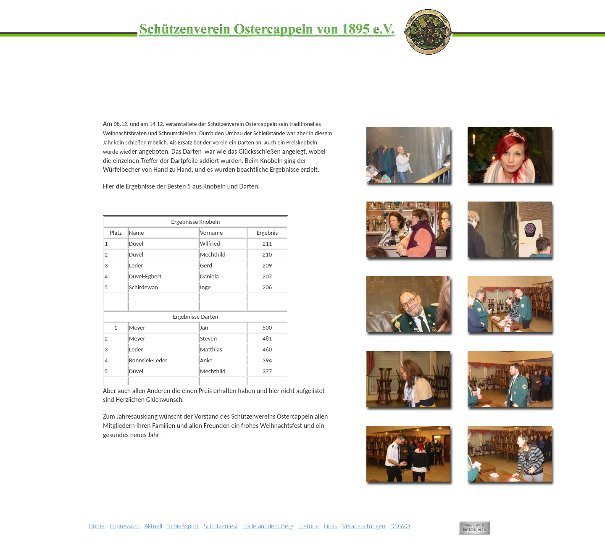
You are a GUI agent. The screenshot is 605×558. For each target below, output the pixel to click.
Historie (308, 526)
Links (330, 526)
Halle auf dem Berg (268, 526)
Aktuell (153, 526)
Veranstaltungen (363, 526)
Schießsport (183, 526)
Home (97, 526)
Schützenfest (221, 526)
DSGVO (400, 526)
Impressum (124, 526)
